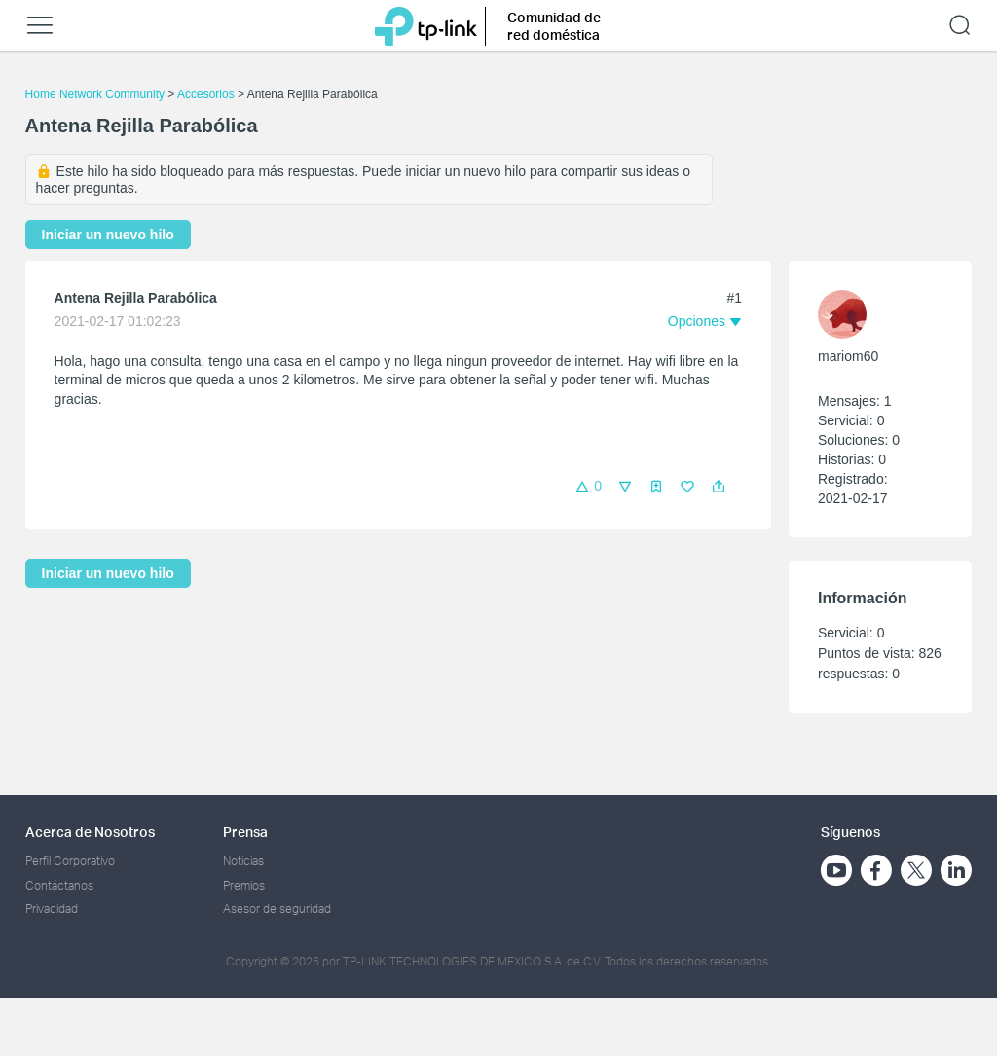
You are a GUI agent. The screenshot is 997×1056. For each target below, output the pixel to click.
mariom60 (848, 356)
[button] (718, 486)
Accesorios (206, 94)
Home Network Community (95, 94)
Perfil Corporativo (70, 861)
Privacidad (51, 908)
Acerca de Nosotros (90, 831)
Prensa (245, 831)
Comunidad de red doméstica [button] (554, 26)
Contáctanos (59, 885)
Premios (244, 885)
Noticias (243, 861)
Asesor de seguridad (277, 908)
